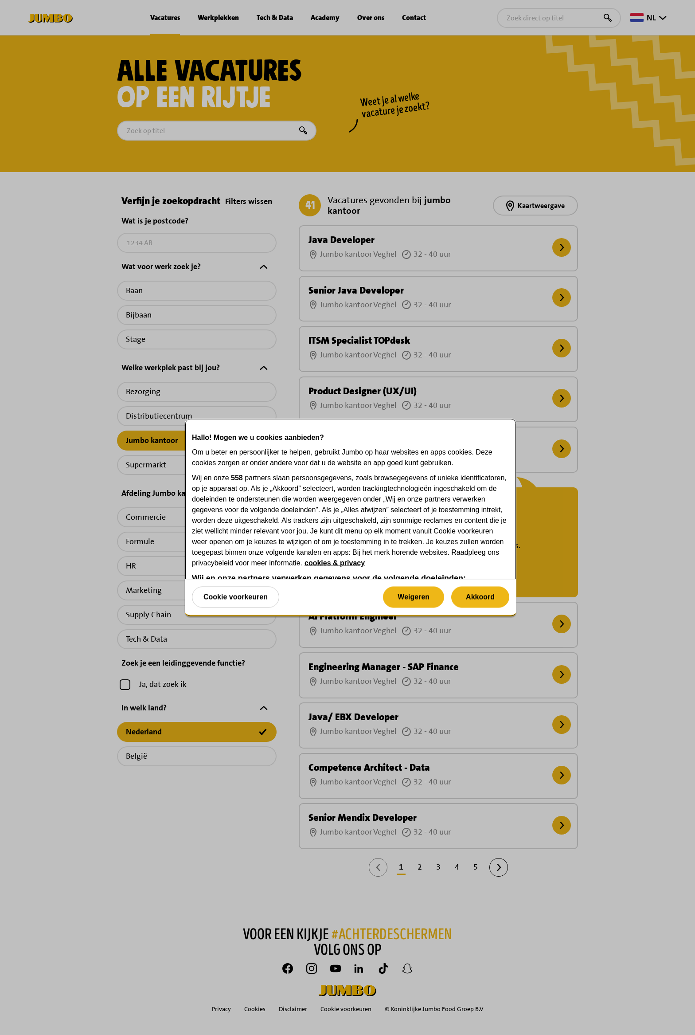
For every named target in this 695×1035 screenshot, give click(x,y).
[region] (350, 518)
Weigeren (413, 596)
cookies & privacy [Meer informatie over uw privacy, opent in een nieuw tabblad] (335, 563)
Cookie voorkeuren (235, 596)
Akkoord (480, 596)
